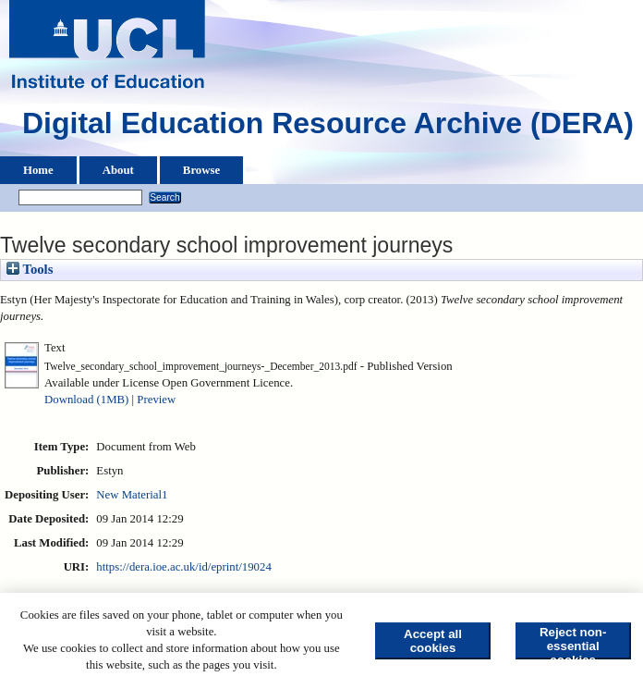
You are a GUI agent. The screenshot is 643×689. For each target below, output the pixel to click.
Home (38, 170)
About (118, 170)
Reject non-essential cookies (573, 642)
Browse (201, 170)
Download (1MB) (86, 399)
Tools (29, 269)
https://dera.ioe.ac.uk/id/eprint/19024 (183, 566)
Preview (156, 399)
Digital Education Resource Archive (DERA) (328, 128)
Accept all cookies (433, 641)
